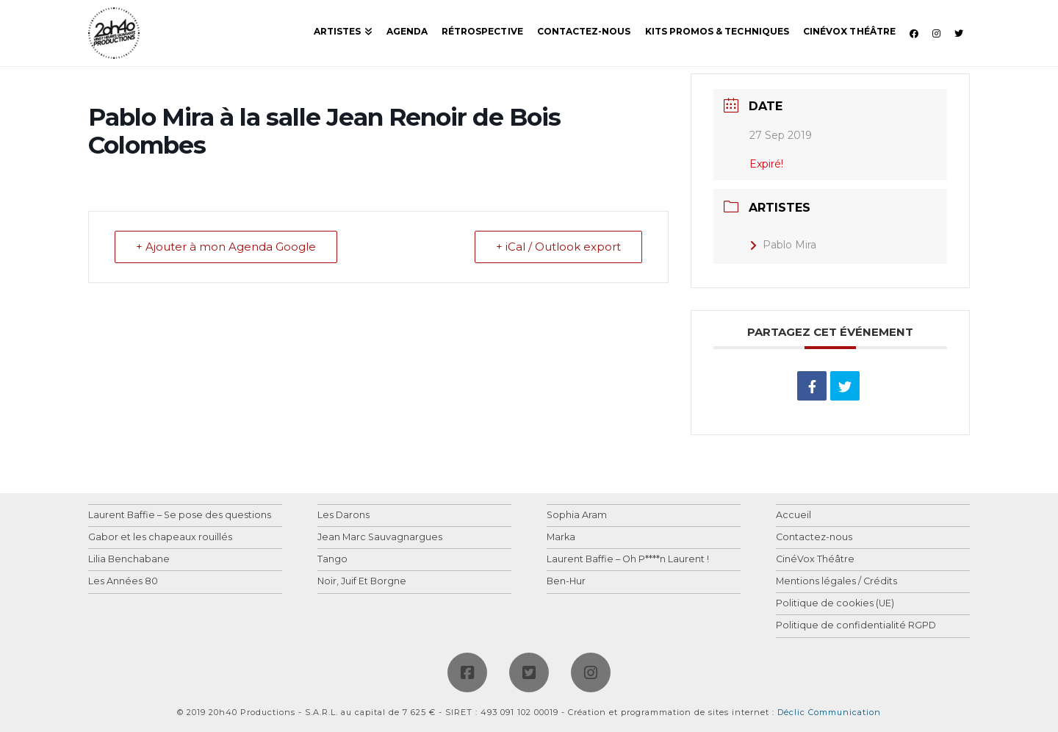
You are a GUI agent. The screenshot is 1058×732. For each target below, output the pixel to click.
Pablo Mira (782, 244)
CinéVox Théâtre (815, 559)
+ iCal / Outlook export (558, 247)
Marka (561, 537)
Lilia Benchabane (129, 559)
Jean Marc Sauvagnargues (379, 537)
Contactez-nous (814, 537)
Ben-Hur (566, 581)
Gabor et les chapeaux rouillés (160, 537)
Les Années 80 (123, 581)
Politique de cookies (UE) (835, 604)
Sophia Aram (577, 515)
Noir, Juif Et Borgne (361, 581)
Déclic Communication (829, 712)
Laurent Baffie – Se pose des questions (179, 515)
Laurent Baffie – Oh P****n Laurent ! (628, 559)
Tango (332, 559)
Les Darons (343, 515)
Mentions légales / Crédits (836, 581)
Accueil (793, 515)
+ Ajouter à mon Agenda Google (226, 247)
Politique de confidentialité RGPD (856, 626)
